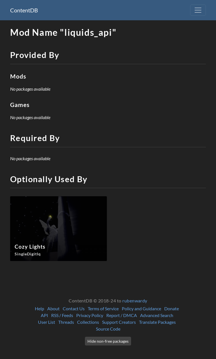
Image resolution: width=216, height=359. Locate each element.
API (44, 315)
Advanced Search (156, 315)
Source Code (108, 328)
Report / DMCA (121, 315)
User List (46, 322)
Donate (171, 308)
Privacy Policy (89, 315)
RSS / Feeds (62, 315)
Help (39, 308)
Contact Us (74, 308)
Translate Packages (157, 322)
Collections (88, 322)
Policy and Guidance (141, 308)
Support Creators (119, 322)
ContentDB (24, 10)
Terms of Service (103, 308)
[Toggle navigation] (198, 10)
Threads (66, 322)
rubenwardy (134, 300)
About (53, 308)
